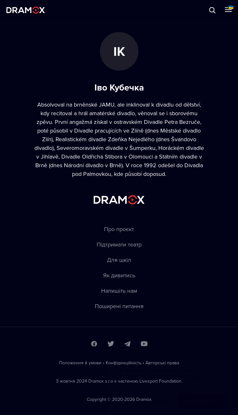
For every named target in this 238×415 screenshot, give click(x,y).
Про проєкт (119, 229)
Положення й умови (80, 362)
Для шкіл (119, 260)
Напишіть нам (119, 291)
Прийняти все (201, 394)
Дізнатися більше (147, 394)
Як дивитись (119, 275)
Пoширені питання (119, 306)
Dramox (25, 10)
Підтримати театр (119, 244)
